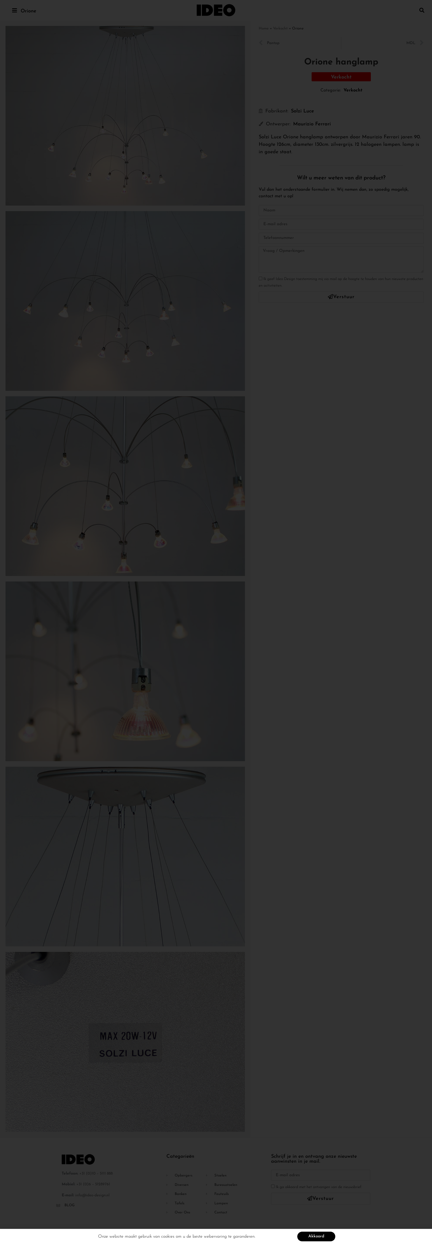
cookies (167, 1237)
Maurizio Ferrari (312, 124)
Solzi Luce (302, 111)
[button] (421, 10)
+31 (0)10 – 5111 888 (96, 1174)
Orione (28, 11)
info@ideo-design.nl (92, 1195)
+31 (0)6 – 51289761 (93, 1184)
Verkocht (280, 28)
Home (264, 28)
